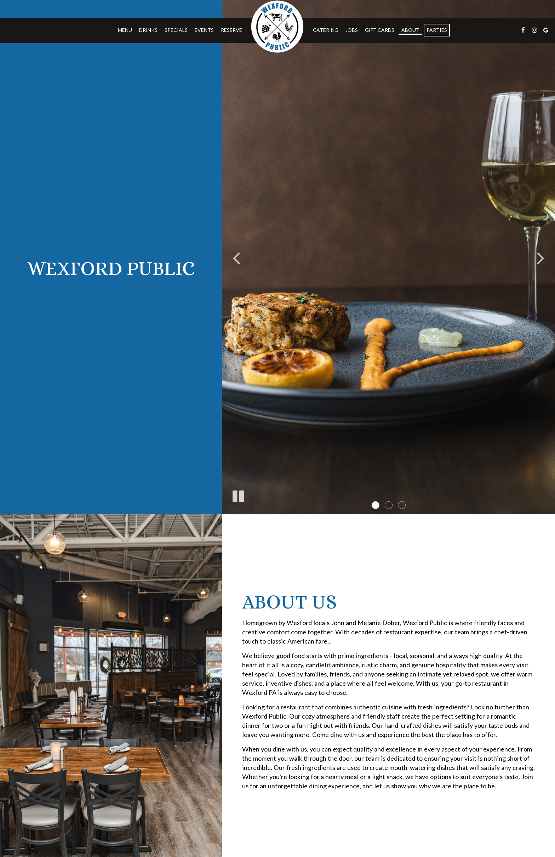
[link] (277, 27)
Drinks (148, 30)
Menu (125, 30)
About (410, 30)
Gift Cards (379, 30)
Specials (176, 30)
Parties (437, 30)
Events (204, 30)
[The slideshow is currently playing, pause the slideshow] (238, 495)
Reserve (231, 30)
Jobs (351, 30)
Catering (325, 30)
